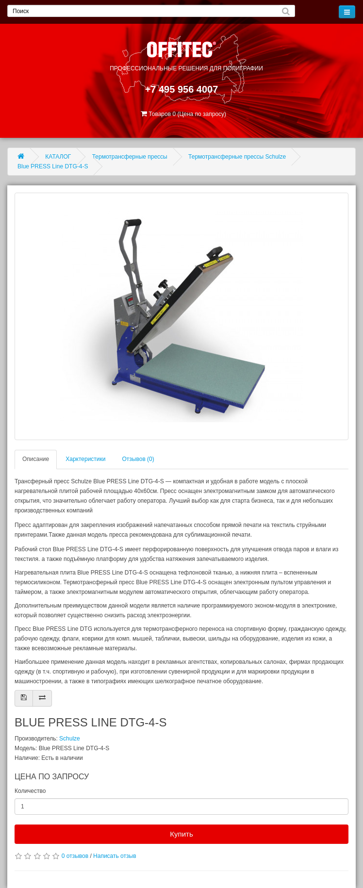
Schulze (69, 738)
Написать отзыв (114, 856)
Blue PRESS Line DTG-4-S (52, 166)
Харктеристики (85, 459)
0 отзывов (75, 856)
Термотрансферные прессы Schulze (237, 156)
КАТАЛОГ (58, 156)
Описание (35, 459)
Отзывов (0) (138, 459)
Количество (30, 791)
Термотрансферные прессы (129, 156)
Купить (181, 834)
